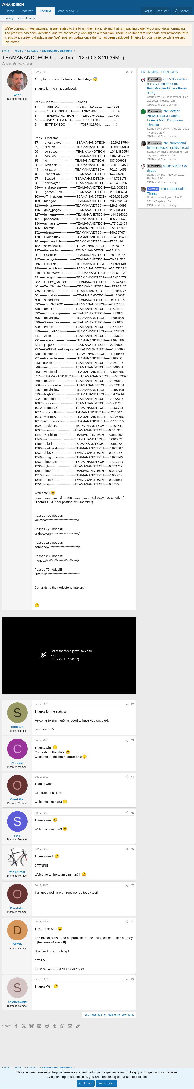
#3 (132, 740)
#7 (132, 885)
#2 (132, 704)
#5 (132, 812)
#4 (132, 776)
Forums (45, 11)
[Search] (182, 11)
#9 (132, 979)
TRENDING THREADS (159, 72)
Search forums (26, 18)
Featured (26, 11)
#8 (132, 921)
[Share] (126, 72)
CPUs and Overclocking (162, 104)
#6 (132, 849)
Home (9, 11)
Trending (7, 18)
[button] (78, 11)
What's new (66, 11)
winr (8, 63)
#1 (132, 72)
